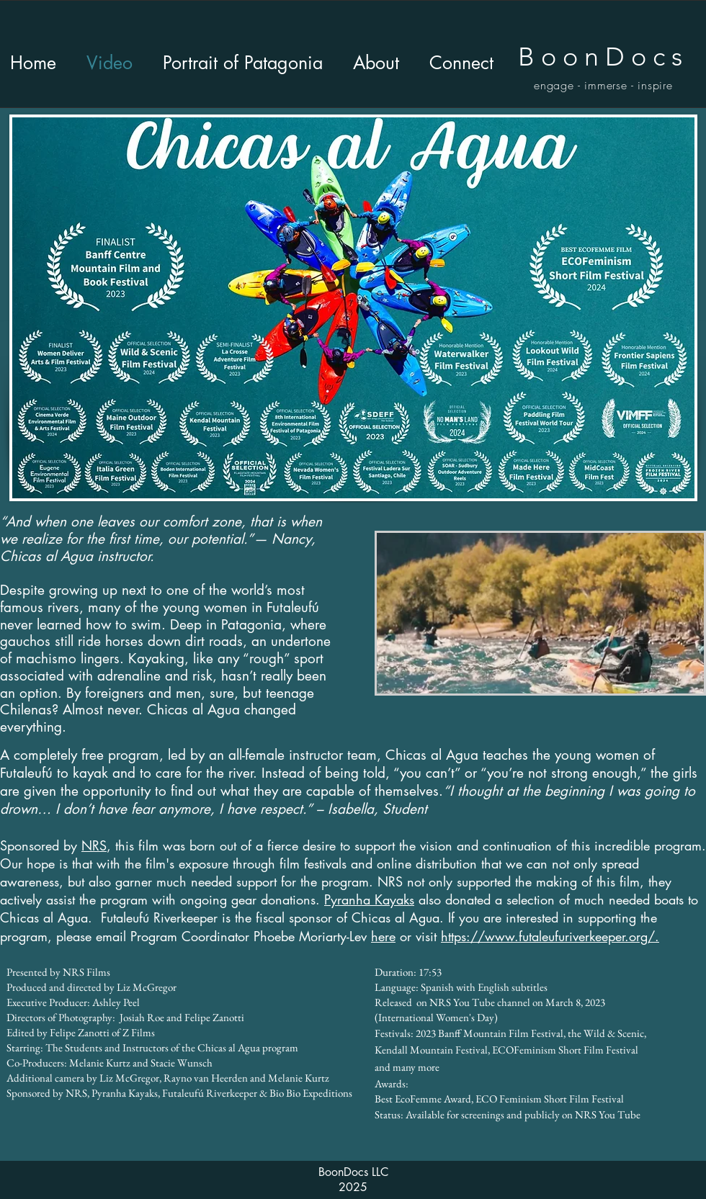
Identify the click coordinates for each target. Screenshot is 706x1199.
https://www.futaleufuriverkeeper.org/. (550, 936)
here (383, 936)
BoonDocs (603, 56)
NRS (94, 845)
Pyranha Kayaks (369, 899)
